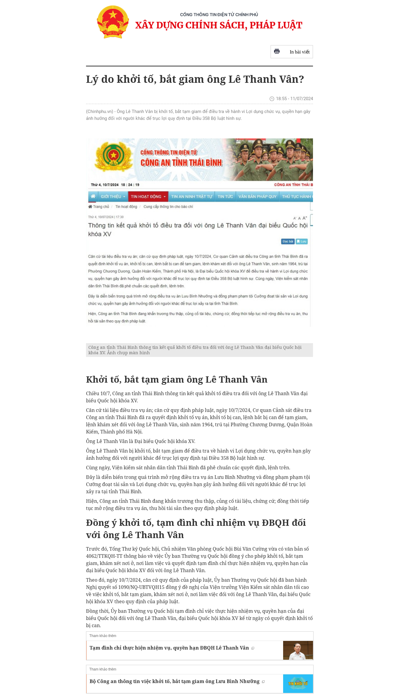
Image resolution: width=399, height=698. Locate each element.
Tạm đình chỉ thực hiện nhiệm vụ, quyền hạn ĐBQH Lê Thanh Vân (172, 647)
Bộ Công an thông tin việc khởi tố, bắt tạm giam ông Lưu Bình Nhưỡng (177, 681)
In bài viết (292, 52)
